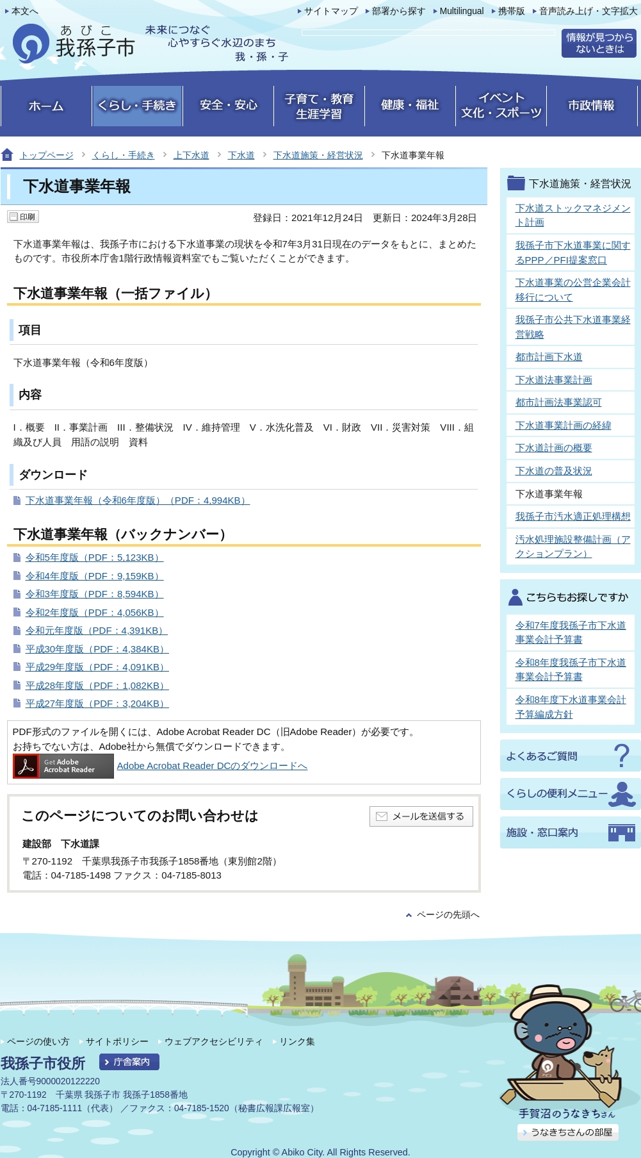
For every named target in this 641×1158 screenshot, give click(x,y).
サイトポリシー (117, 1041)
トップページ (47, 155)
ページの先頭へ (448, 915)
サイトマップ (331, 11)
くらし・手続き (123, 155)
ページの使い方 (38, 1041)
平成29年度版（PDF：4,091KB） (97, 666)
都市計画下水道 (549, 356)
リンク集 (297, 1041)
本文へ (25, 11)
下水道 (241, 155)
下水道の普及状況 (553, 470)
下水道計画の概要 (553, 447)
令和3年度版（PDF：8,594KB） (95, 593)
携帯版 (511, 11)
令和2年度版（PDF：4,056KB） (95, 612)
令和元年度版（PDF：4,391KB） (97, 630)
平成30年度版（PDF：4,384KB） (97, 648)
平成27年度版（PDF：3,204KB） (97, 703)
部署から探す (399, 11)
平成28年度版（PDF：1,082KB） (97, 685)
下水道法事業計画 (553, 379)
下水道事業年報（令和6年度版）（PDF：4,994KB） (138, 500)
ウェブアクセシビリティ (214, 1041)
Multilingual (462, 11)
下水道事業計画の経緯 (563, 425)
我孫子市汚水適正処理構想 (573, 516)
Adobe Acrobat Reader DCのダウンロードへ (160, 765)
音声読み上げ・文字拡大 (588, 11)
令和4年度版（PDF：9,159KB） (95, 575)
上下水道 (191, 155)
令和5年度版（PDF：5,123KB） (95, 557)
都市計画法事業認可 (558, 402)
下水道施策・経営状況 (318, 155)
